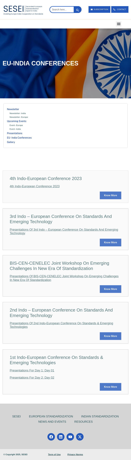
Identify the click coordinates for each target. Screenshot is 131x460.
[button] (118, 24)
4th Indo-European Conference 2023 (35, 207)
